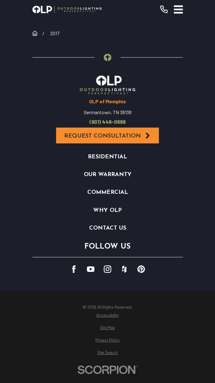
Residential (107, 157)
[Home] (67, 9)
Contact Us (107, 228)
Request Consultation (107, 136)
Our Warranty (107, 175)
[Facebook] (74, 269)
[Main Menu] (178, 9)
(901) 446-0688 (107, 121)
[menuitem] (107, 315)
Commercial (107, 192)
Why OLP (107, 210)
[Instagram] (107, 269)
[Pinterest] (141, 269)
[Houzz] (124, 269)
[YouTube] (90, 269)
